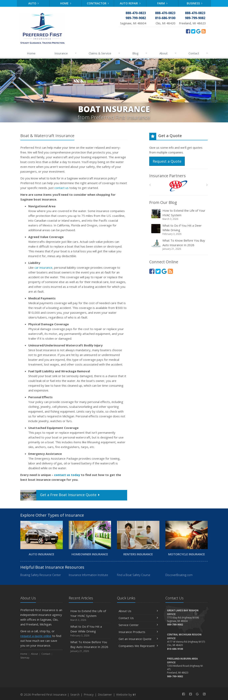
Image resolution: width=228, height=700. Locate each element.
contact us (61, 188)
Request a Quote (167, 161)
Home (65, 3)
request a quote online (35, 636)
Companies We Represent (138, 646)
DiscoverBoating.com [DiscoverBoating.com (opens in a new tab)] (179, 575)
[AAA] (178, 185)
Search (75, 694)
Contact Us (138, 618)
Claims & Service (104, 53)
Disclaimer (105, 694)
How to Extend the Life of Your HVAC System (179, 214)
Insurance (65, 53)
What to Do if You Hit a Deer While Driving (179, 229)
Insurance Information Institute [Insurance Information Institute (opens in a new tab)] (88, 575)
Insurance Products (138, 632)
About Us (138, 611)
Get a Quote (60, 495)
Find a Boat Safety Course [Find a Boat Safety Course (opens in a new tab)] (133, 575)
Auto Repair (130, 3)
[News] (203, 31)
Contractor (98, 3)
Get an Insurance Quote (138, 639)
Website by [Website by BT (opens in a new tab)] (126, 694)
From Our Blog (163, 202)
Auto (33, 3)
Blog (140, 53)
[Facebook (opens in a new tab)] (188, 31)
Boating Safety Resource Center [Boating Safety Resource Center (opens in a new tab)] (40, 575)
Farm (162, 3)
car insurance (43, 267)
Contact (198, 53)
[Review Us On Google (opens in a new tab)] (198, 31)
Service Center (138, 625)
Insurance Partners (167, 175)
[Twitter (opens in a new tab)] (193, 31)
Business (194, 3)
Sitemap (24, 657)
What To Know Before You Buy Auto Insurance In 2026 (179, 244)
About (168, 53)
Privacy (89, 694)
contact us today (67, 475)
